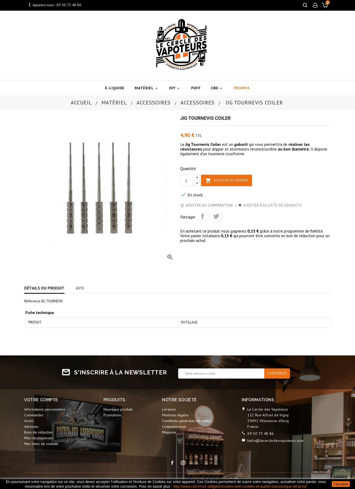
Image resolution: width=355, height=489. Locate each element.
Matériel (147, 88)
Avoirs (29, 420)
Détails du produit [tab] (44, 288)
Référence (32, 301)
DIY (175, 88)
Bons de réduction (38, 432)
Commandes (33, 415)
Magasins (169, 432)
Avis (80, 288)
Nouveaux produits (118, 409)
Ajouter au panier (226, 181)
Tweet (216, 216)
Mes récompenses (38, 438)
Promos (242, 88)
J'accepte (340, 484)
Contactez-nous (174, 426)
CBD (217, 88)
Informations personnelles (44, 409)
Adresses (31, 426)
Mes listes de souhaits (41, 443)
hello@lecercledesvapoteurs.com (275, 440)
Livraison (169, 409)
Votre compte (41, 399)
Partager (202, 216)
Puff (196, 88)
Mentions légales (175, 415)
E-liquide (115, 88)
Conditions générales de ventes (187, 420)
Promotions (112, 415)
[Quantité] (186, 180)
